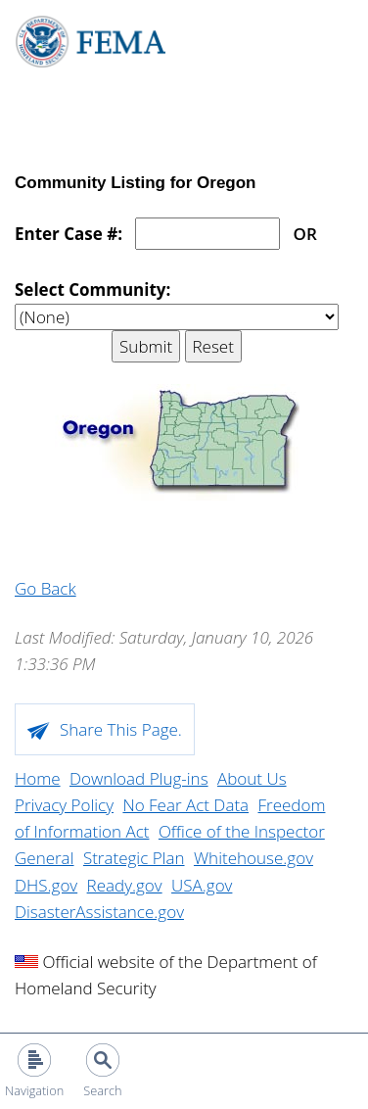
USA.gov (201, 885)
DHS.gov (46, 885)
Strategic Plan (134, 857)
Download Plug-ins (138, 778)
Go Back (45, 588)
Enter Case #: (68, 233)
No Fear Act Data (185, 805)
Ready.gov (124, 885)
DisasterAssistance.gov (99, 911)
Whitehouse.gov (253, 857)
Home (38, 778)
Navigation (34, 1090)
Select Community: (92, 289)
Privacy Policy (64, 805)
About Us (252, 778)
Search (102, 1090)
